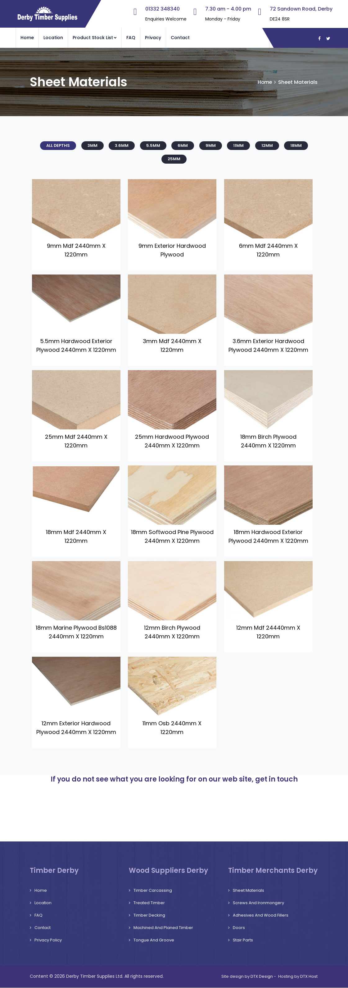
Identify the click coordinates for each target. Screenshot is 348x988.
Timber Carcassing (152, 891)
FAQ (130, 37)
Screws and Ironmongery (258, 903)
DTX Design (262, 977)
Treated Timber (149, 903)
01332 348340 (162, 8)
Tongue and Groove (153, 940)
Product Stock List (95, 37)
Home (27, 37)
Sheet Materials (248, 891)
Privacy (153, 37)
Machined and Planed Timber (163, 928)
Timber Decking (149, 915)
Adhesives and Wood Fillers (260, 915)
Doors (239, 928)
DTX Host (309, 977)
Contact (180, 37)
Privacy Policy (48, 940)
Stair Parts (243, 940)
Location (53, 37)
